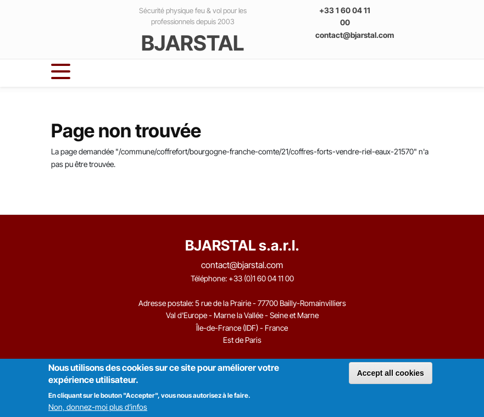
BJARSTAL (192, 42)
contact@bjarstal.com (354, 35)
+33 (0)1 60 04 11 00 (261, 278)
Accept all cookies (390, 373)
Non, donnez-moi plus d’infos (97, 407)
